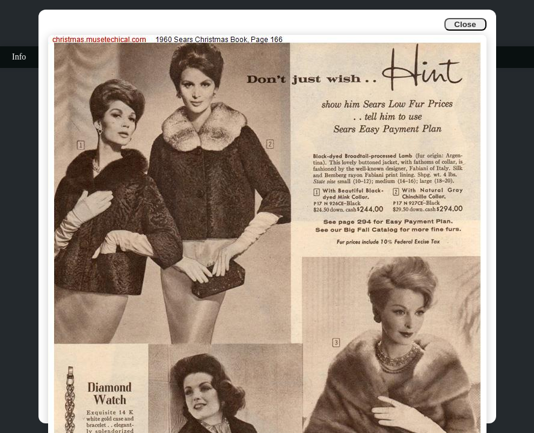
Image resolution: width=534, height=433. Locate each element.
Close (465, 24)
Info (19, 56)
